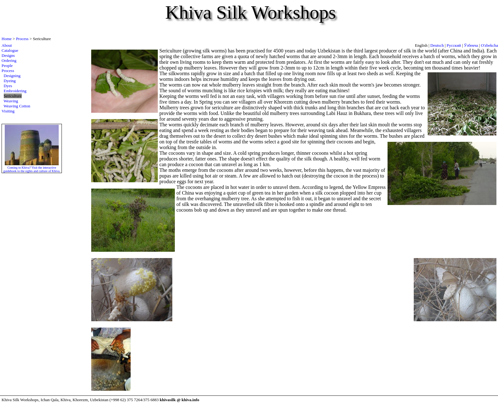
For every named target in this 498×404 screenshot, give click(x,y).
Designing (12, 75)
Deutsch (437, 45)
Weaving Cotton (16, 106)
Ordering (9, 60)
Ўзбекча (471, 45)
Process (22, 38)
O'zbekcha (489, 45)
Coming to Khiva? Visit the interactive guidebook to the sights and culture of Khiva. (31, 167)
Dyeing (10, 80)
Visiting (8, 111)
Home (7, 38)
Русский (454, 45)
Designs (8, 55)
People (7, 65)
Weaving (10, 101)
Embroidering (15, 90)
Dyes (8, 85)
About (7, 45)
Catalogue (10, 50)
